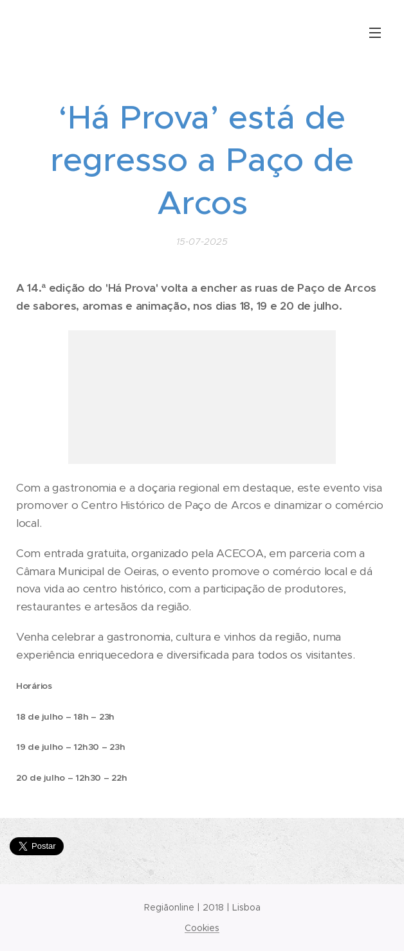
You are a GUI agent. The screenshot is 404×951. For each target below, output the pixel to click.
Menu (375, 32)
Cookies (202, 928)
